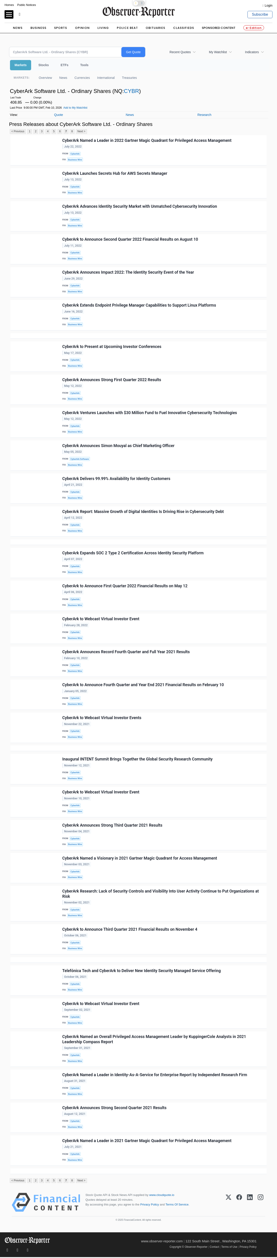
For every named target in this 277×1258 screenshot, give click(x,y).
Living (103, 28)
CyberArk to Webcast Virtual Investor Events (101, 718)
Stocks (43, 65)
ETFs (64, 65)
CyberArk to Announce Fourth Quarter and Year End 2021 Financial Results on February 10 (143, 685)
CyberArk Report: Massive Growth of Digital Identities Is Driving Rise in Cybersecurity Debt (143, 512)
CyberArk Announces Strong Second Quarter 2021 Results (114, 1108)
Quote (58, 115)
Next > (81, 131)
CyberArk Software (79, 459)
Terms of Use (229, 1247)
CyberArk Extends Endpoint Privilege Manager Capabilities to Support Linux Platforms (139, 305)
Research (204, 115)
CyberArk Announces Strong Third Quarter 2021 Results (112, 825)
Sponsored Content (218, 28)
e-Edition (254, 28)
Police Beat (127, 28)
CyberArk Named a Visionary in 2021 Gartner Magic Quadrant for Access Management (139, 858)
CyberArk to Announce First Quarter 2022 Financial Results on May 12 (124, 586)
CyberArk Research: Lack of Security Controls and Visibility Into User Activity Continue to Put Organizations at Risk (160, 894)
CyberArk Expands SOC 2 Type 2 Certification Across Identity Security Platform (133, 553)
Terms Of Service (176, 1205)
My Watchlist (218, 52)
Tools (84, 65)
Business (38, 28)
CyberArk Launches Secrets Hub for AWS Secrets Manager (114, 173)
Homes (9, 5)
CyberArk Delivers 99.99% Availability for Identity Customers (116, 479)
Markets (21, 65)
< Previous (17, 131)
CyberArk (75, 154)
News (17, 28)
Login (268, 5)
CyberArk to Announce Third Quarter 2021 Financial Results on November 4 (129, 930)
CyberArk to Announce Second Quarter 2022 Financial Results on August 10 (130, 239)
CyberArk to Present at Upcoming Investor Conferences (111, 347)
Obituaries (155, 28)
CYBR (131, 91)
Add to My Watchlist (75, 107)
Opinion (82, 28)
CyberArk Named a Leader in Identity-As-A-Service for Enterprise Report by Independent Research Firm (154, 1075)
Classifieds (183, 28)
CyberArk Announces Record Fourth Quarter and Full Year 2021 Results (126, 652)
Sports (60, 28)
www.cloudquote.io (161, 1196)
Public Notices (26, 5)
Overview (45, 78)
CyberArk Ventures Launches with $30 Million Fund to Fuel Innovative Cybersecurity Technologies (149, 412)
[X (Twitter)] (228, 1203)
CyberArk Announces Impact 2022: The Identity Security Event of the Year (128, 272)
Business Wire (75, 159)
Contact (214, 1247)
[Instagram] (260, 1203)
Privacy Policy (149, 1205)
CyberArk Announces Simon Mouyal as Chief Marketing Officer (118, 446)
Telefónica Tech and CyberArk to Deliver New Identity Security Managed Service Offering (141, 971)
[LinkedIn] (250, 1203)
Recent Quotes (180, 52)
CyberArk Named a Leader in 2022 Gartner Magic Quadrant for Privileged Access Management (147, 140)
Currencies (82, 78)
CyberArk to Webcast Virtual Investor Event (100, 619)
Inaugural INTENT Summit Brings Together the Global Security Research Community (137, 759)
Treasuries (129, 78)
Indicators (252, 52)
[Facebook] (239, 1203)
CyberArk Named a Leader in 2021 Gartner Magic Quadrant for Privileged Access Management (147, 1141)
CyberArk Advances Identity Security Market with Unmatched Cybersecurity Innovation (139, 206)
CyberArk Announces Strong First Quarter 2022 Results (111, 380)
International (106, 78)
